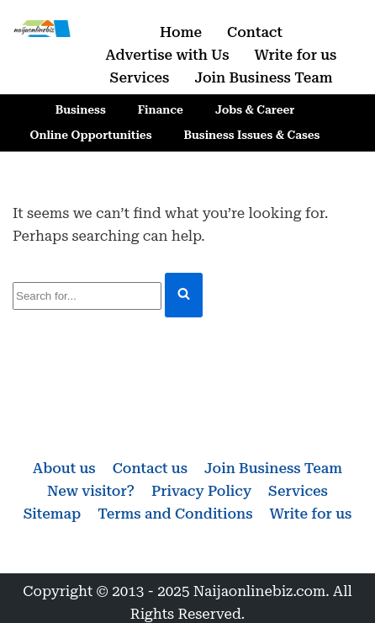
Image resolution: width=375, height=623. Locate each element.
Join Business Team (263, 77)
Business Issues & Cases (252, 134)
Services (140, 77)
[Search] (87, 296)
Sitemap (53, 513)
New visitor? (91, 490)
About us (64, 468)
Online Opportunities (91, 134)
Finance (160, 109)
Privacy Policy (201, 490)
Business (80, 109)
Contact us (150, 468)
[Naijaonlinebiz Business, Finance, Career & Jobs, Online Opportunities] (43, 28)
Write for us (296, 54)
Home (181, 32)
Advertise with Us (168, 54)
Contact (255, 32)
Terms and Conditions (175, 513)
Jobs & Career (254, 109)
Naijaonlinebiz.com (259, 591)
